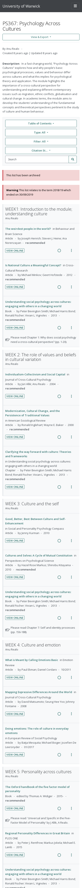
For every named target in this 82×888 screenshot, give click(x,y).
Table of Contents (40, 123)
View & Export (40, 37)
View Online (14, 250)
